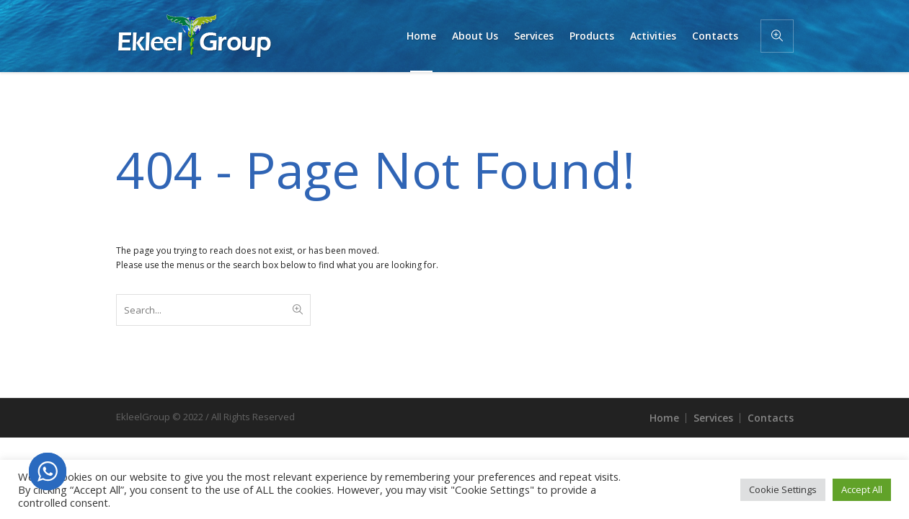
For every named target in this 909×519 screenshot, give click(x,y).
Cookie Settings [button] (783, 489)
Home (664, 418)
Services (713, 418)
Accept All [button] (861, 489)
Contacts (771, 418)
